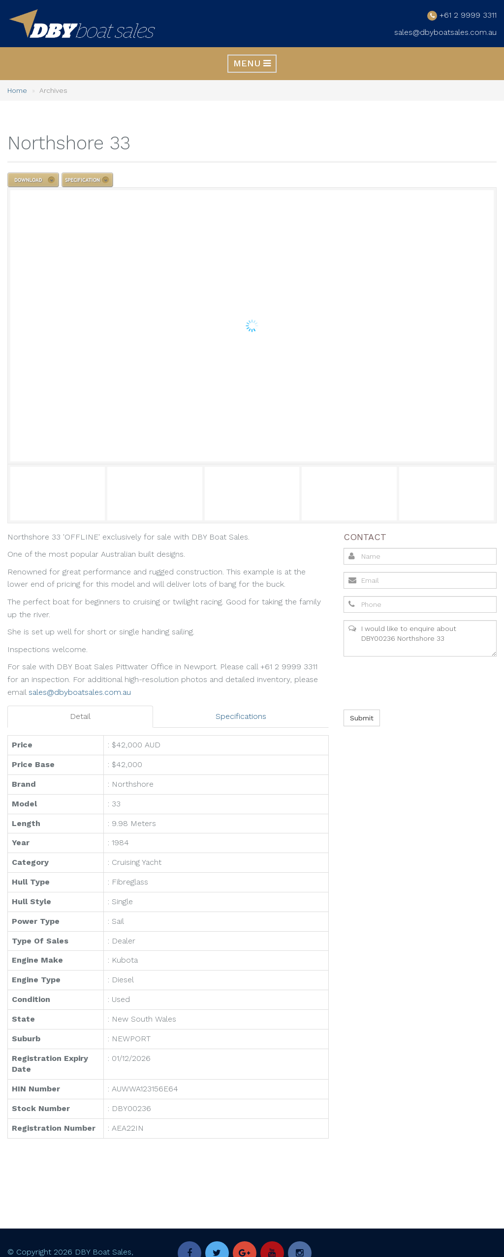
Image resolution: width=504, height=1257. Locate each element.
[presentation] (417, 682)
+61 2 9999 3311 (468, 14)
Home (17, 90)
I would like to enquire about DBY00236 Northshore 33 (420, 638)
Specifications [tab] (241, 716)
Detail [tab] (80, 716)
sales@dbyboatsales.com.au (445, 32)
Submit (362, 717)
